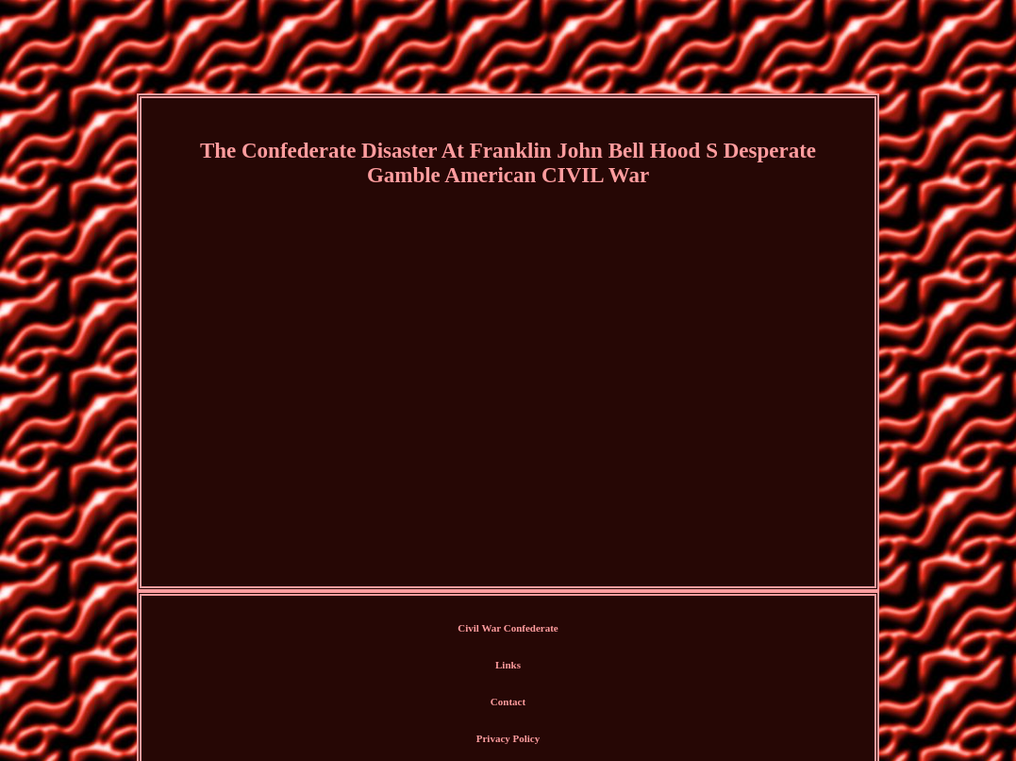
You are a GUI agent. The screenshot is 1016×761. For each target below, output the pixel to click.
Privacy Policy (508, 738)
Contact (508, 701)
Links (508, 664)
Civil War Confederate (508, 628)
